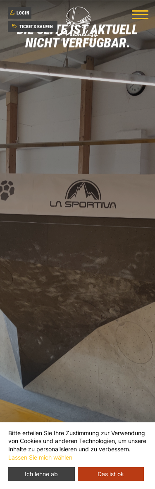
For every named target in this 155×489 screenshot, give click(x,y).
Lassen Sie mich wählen (40, 457)
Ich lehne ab (41, 473)
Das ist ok (111, 473)
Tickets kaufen (32, 26)
